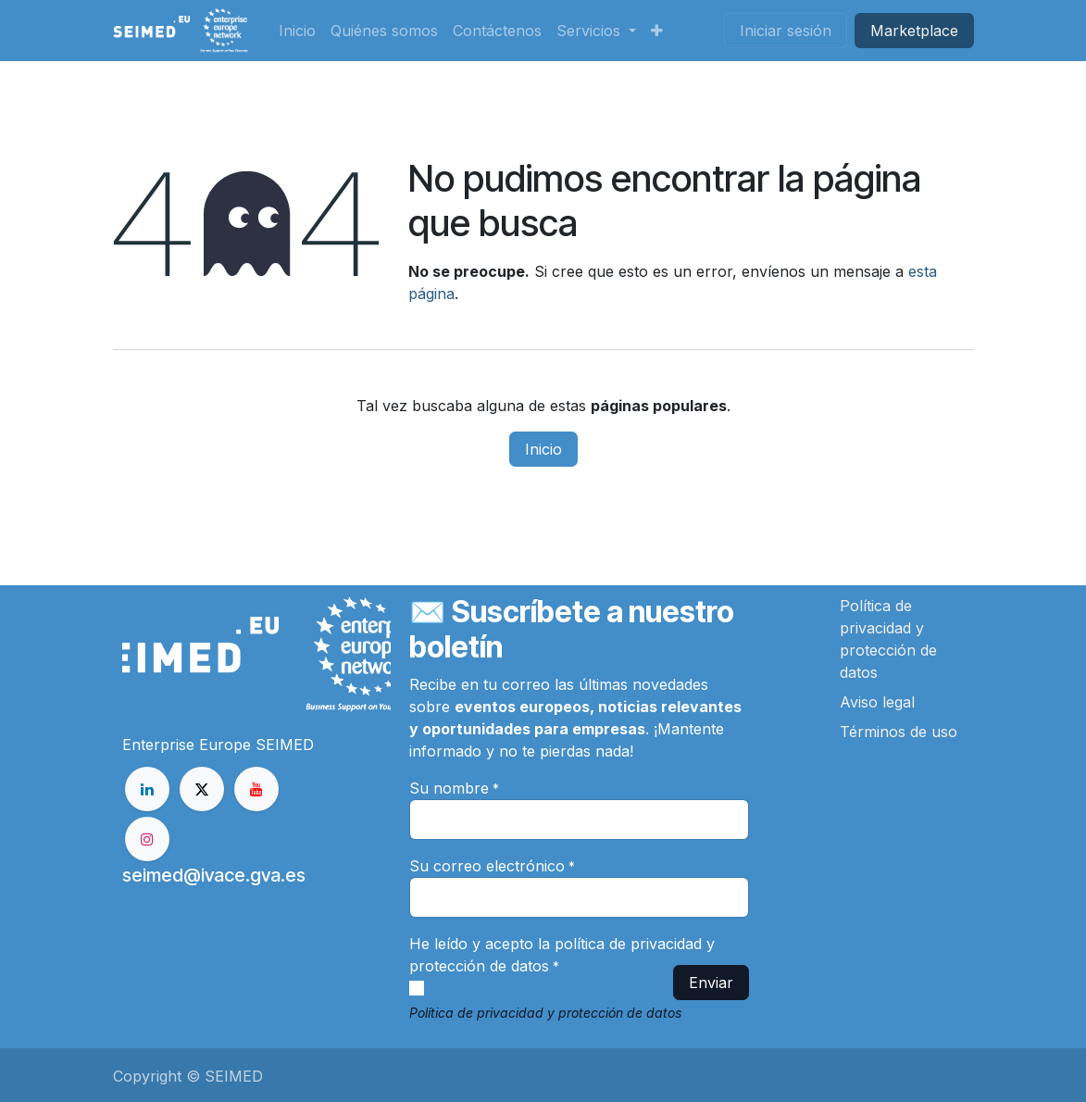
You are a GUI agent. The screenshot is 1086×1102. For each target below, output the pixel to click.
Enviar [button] (711, 982)
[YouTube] (256, 789)
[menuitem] (297, 30)
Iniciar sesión (785, 30)
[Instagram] (147, 839)
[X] (202, 789)
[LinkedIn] (147, 789)
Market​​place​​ (914, 30)
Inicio (543, 449)
